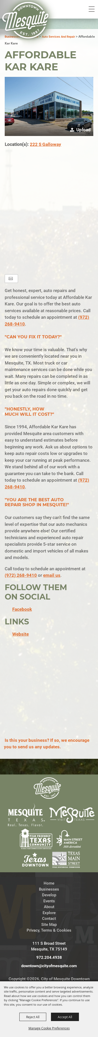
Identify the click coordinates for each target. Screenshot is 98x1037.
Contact (49, 918)
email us (51, 575)
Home (49, 883)
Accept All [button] (65, 1017)
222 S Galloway (45, 144)
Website (20, 634)
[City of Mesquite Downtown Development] (29, 27)
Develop (49, 895)
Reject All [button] (32, 1017)
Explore (49, 912)
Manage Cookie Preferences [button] (49, 1028)
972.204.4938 (49, 957)
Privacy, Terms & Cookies (49, 930)
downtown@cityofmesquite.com (49, 966)
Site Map (49, 924)
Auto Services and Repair (58, 36)
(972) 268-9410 (21, 575)
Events (49, 901)
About (49, 906)
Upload (83, 129)
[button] (49, 106)
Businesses (49, 889)
